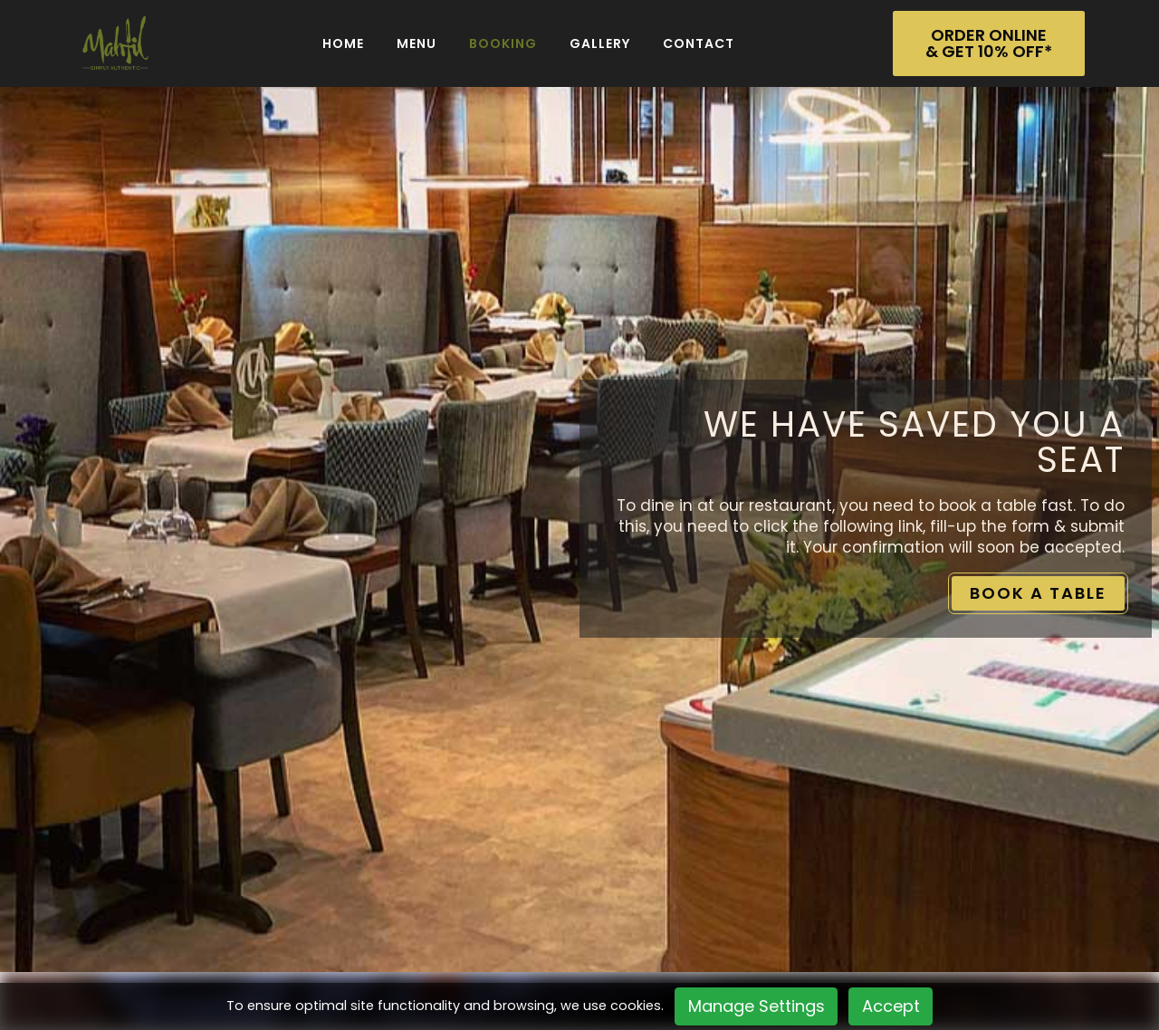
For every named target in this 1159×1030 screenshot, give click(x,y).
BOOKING (503, 43)
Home (343, 43)
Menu (416, 43)
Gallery (600, 43)
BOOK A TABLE (1038, 593)
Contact (698, 43)
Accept (891, 1006)
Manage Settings (756, 1006)
